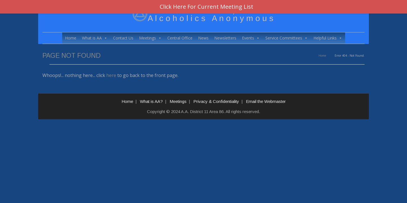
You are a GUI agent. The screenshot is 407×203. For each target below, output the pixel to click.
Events (251, 38)
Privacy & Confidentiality (216, 101)
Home (70, 38)
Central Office (179, 38)
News (203, 38)
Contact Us (123, 38)
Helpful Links (327, 38)
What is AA (94, 38)
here (111, 75)
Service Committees (286, 38)
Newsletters (225, 38)
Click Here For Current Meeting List (206, 6)
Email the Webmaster (266, 101)
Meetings (150, 38)
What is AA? (151, 101)
